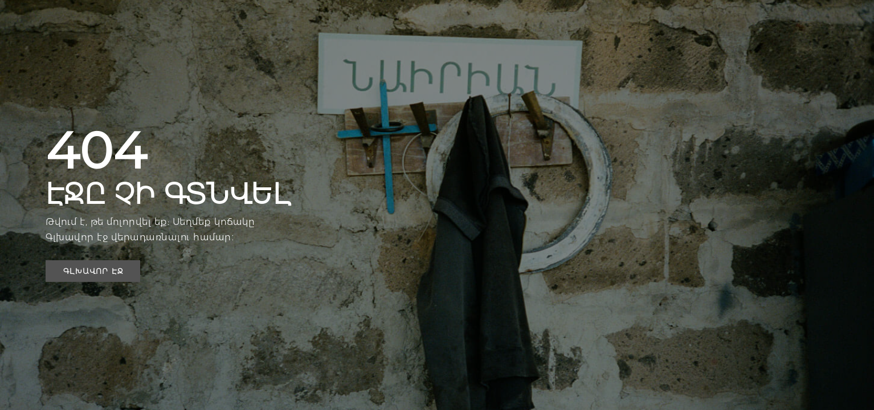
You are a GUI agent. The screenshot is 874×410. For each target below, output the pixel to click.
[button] (93, 271)
